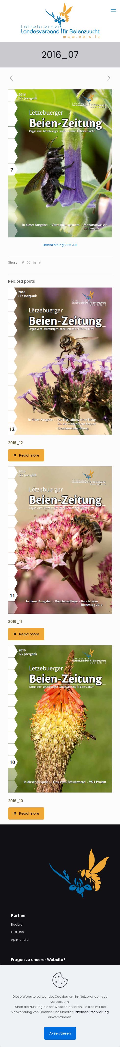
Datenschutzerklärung (91, 1012)
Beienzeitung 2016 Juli (60, 245)
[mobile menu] (113, 10)
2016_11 (15, 621)
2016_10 (15, 800)
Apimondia (20, 939)
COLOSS (17, 932)
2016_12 (15, 442)
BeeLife (17, 924)
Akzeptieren (60, 1033)
